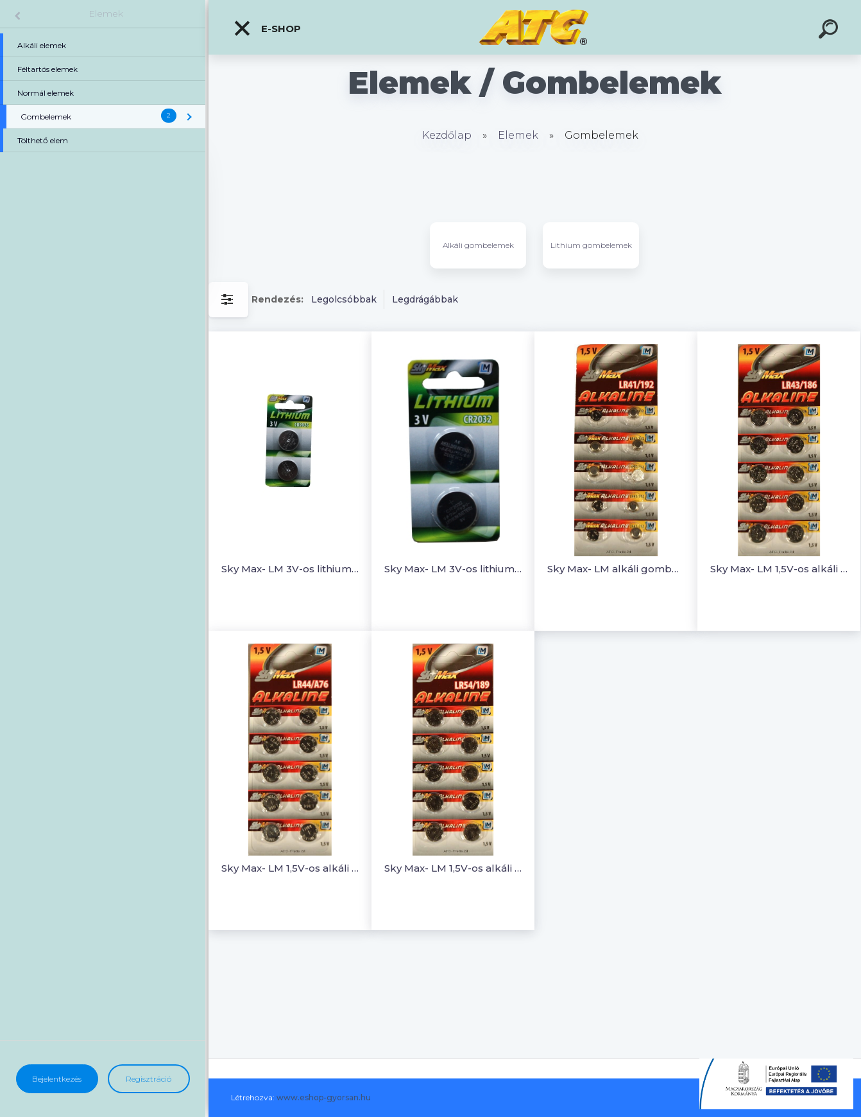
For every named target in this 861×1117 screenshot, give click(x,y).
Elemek (106, 13)
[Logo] (535, 27)
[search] (830, 31)
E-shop (267, 28)
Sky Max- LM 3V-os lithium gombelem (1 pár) (290, 569)
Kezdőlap (447, 135)
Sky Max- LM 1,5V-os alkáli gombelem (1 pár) (779, 569)
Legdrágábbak (425, 299)
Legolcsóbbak (344, 299)
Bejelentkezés (56, 1079)
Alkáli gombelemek (478, 245)
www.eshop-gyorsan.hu (324, 1097)
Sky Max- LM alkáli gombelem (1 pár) (616, 569)
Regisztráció (148, 1079)
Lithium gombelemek (591, 245)
